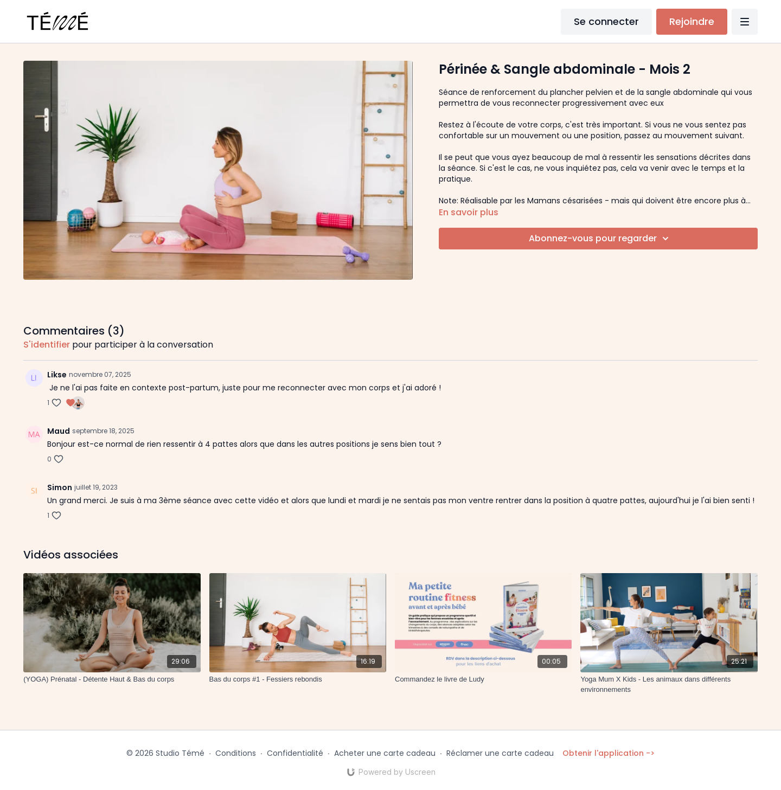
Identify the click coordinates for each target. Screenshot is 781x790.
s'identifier (46, 344)
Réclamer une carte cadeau (500, 753)
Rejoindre (691, 21)
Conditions (235, 753)
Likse (57, 374)
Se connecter (606, 21)
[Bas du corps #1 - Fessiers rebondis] (297, 679)
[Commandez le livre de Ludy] (483, 679)
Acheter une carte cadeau (385, 753)
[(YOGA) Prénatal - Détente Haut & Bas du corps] (111, 679)
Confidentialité (295, 753)
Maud (58, 431)
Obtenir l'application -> (608, 753)
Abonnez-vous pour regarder (600, 238)
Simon (59, 487)
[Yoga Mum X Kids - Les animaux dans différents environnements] (668, 684)
